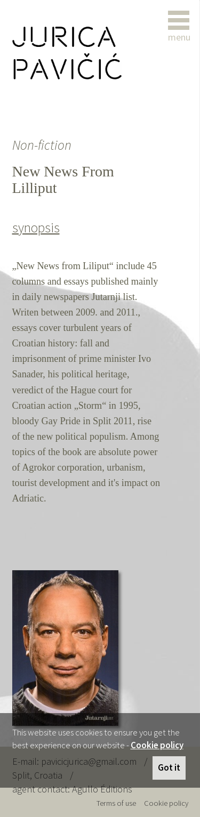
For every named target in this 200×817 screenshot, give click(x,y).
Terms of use (116, 803)
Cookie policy (157, 745)
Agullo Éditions (102, 789)
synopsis (36, 227)
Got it (169, 767)
